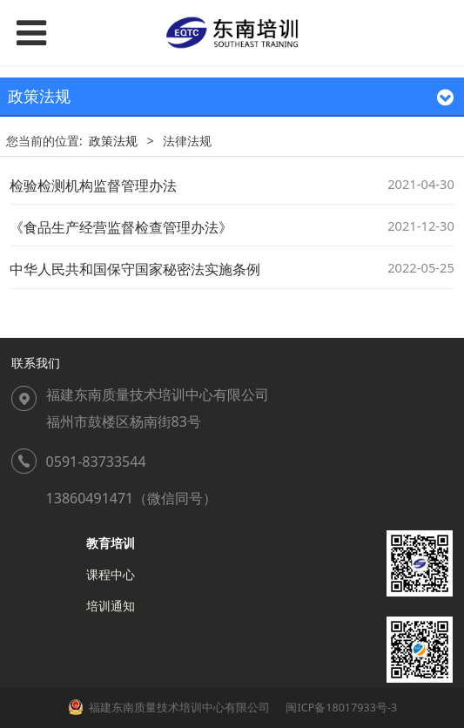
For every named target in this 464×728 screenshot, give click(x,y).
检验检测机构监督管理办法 (93, 185)
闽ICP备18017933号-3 (340, 707)
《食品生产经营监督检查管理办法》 (121, 227)
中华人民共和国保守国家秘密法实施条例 (135, 269)
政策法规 (113, 140)
